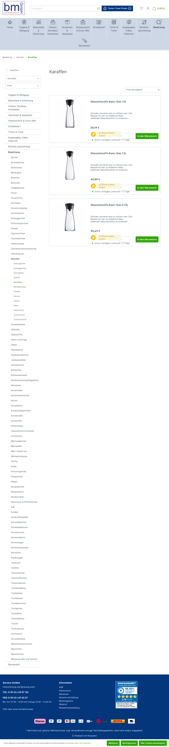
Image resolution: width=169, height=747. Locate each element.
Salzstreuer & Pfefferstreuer (24, 502)
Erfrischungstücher (19, 223)
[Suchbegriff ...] (62, 8)
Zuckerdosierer (20, 319)
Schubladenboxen (19, 527)
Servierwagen (17, 542)
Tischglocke (16, 608)
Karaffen (15, 70)
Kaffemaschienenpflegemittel (24, 380)
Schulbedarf (14, 126)
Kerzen (14, 400)
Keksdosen (16, 385)
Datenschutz (65, 690)
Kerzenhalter (17, 390)
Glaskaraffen (17, 334)
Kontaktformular (25, 709)
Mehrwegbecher (18, 441)
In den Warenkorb (147, 136)
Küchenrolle (16, 421)
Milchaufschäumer (19, 456)
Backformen (16, 167)
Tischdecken (17, 598)
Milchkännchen (20, 287)
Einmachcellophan (19, 208)
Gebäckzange (17, 243)
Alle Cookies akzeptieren (153, 743)
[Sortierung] (143, 90)
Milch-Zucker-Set (19, 451)
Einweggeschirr (18, 218)
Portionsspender (18, 471)
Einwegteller (19, 273)
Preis (23, 85)
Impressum (64, 694)
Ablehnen (113, 743)
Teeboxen (16, 563)
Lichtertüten (16, 436)
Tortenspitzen (17, 629)
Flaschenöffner (18, 233)
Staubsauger (17, 558)
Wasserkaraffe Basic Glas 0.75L (109, 205)
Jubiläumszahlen (18, 360)
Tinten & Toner (15, 132)
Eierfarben (16, 203)
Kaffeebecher (17, 365)
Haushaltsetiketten (20, 355)
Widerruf (63, 704)
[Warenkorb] (158, 8)
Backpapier (16, 172)
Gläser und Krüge (19, 339)
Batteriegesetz (66, 701)
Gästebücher (17, 350)
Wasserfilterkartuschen (21, 644)
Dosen (14, 193)
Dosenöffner (17, 198)
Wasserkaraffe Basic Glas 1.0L (108, 101)
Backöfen (15, 178)
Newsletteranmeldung (69, 708)
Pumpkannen (17, 476)
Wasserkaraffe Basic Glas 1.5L (108, 153)
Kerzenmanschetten (20, 395)
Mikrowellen (16, 446)
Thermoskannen (18, 583)
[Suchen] (98, 8)
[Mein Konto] (148, 8)
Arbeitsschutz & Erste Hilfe (22, 120)
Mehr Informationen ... (83, 743)
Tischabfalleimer (18, 588)
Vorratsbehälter (18, 639)
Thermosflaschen (19, 578)
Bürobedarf (14, 664)
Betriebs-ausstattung (19, 146)
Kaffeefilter (16, 370)
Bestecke (15, 183)
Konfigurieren (129, 743)
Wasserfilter (16, 649)
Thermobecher (18, 573)
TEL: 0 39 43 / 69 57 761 (15, 692)
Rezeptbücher (17, 487)
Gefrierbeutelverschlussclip (23, 248)
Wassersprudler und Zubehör (24, 659)
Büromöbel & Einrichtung (20, 100)
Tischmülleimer (17, 618)
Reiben (14, 481)
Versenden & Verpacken (20, 115)
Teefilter (15, 568)
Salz (13, 507)
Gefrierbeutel (17, 254)
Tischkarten (16, 613)
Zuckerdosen (19, 315)
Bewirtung (14, 152)
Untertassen (19, 310)
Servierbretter (17, 532)
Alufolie (14, 157)
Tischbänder (17, 593)
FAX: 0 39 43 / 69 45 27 (15, 697)
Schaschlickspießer (19, 517)
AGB (61, 687)
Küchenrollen (17, 416)
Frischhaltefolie (18, 238)
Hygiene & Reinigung (18, 95)
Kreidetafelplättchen (20, 410)
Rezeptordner (17, 497)
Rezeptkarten (17, 492)
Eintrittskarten (17, 213)
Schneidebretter (18, 522)
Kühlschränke (17, 426)
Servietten (16, 552)
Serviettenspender (20, 547)
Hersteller (23, 78)
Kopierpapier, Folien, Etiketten (18, 139)
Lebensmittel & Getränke (22, 431)
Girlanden (15, 329)
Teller (16, 306)
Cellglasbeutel (17, 188)
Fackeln (14, 228)
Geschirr (15, 259)
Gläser (14, 345)
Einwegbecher (20, 264)
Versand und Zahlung (68, 697)
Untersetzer (16, 634)
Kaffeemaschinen (19, 375)
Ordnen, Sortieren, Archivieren (17, 108)
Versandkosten (78, 730)
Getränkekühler (18, 324)
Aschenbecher (17, 162)
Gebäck (17, 278)
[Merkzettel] (141, 8)
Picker (14, 466)
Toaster (14, 623)
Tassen (17, 301)
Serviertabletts (18, 537)
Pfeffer (14, 461)
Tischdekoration (18, 603)
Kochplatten (16, 405)
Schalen (17, 292)
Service (17, 296)
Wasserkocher (17, 654)
